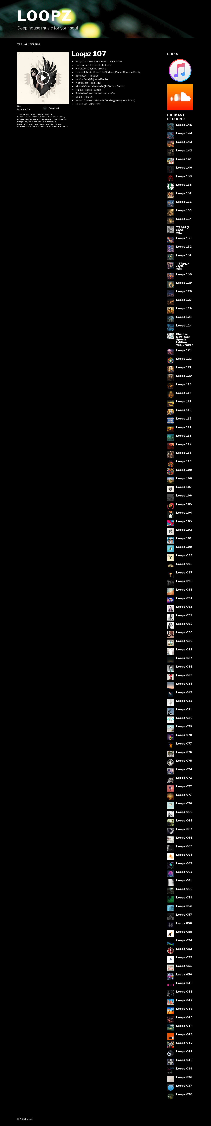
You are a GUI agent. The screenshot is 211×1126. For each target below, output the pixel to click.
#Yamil (33, 126)
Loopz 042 (184, 1043)
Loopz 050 (184, 974)
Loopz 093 (184, 606)
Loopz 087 (184, 658)
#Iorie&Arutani (50, 119)
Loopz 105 (184, 504)
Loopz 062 (184, 871)
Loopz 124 (184, 325)
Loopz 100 (184, 546)
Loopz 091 (184, 623)
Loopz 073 (184, 777)
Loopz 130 (184, 274)
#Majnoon (22, 122)
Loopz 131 (183, 255)
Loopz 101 (184, 538)
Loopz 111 (183, 452)
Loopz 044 (184, 1025)
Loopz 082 (184, 700)
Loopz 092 (184, 615)
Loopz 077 (184, 743)
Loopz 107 (88, 54)
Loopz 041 (184, 1051)
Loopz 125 (184, 317)
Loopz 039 (184, 1068)
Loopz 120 (184, 375)
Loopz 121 (183, 367)
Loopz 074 (184, 769)
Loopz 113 (183, 435)
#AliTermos (29, 114)
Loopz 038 (184, 1077)
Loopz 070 (184, 803)
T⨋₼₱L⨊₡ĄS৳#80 (182, 266)
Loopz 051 (184, 966)
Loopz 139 (184, 176)
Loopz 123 (184, 350)
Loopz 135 (184, 210)
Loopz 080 (184, 718)
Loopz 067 (184, 829)
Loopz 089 (184, 641)
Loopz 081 (184, 709)
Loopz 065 (184, 846)
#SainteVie (23, 126)
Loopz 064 (184, 854)
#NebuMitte (23, 124)
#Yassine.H (44, 126)
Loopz (44, 15)
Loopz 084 (184, 683)
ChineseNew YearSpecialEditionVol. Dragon (184, 339)
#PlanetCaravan (39, 124)
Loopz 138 (184, 184)
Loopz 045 (184, 1017)
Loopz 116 (184, 410)
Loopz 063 (184, 863)
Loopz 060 (184, 889)
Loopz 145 (184, 124)
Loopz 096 (184, 581)
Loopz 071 (184, 794)
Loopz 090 (184, 632)
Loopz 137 (184, 193)
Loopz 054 (184, 940)
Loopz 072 (184, 786)
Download (51, 108)
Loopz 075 (184, 760)
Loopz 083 (184, 692)
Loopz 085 (184, 675)
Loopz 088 (184, 649)
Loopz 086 (184, 666)
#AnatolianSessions (28, 117)
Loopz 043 (184, 1034)
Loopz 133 (184, 238)
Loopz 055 (184, 931)
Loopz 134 (184, 219)
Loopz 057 (184, 914)
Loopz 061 (184, 880)
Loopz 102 (184, 529)
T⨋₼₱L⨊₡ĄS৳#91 (182, 230)
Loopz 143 (184, 142)
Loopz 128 (184, 291)
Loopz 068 (184, 820)
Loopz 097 (184, 572)
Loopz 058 (184, 906)
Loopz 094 (184, 598)
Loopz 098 (184, 564)
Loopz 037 (184, 1085)
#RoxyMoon (56, 124)
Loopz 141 (184, 159)
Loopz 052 (184, 957)
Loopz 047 (184, 1000)
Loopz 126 (184, 308)
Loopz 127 (184, 299)
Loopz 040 (184, 1060)
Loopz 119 (184, 384)
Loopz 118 (184, 393)
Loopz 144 (184, 133)
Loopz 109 (184, 469)
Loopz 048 (184, 991)
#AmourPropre (44, 114)
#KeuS (63, 119)
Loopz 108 (184, 478)
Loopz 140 (184, 167)
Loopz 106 (184, 495)
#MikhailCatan (36, 122)
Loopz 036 (184, 1094)
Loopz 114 (184, 427)
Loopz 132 (184, 246)
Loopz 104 (184, 512)
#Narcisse (50, 122)
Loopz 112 (183, 444)
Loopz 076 (184, 752)
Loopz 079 (184, 726)
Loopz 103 (184, 521)
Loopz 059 (184, 897)
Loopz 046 (184, 1008)
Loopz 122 (184, 358)
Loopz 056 (184, 923)
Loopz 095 (184, 589)
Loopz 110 (184, 461)
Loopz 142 (184, 150)
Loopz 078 (184, 735)
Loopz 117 (183, 401)
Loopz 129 (184, 282)
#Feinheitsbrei (56, 117)
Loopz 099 (184, 555)
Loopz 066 (184, 837)
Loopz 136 (184, 201)
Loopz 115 (183, 418)
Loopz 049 (184, 983)
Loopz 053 (184, 948)
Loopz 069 (184, 812)
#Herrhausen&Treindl (29, 119)
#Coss (43, 117)
